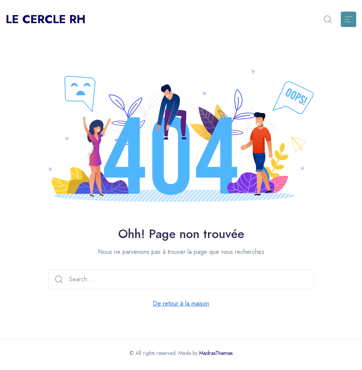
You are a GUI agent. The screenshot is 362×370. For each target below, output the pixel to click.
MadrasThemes (216, 353)
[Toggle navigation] (348, 19)
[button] (328, 19)
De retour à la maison (181, 303)
